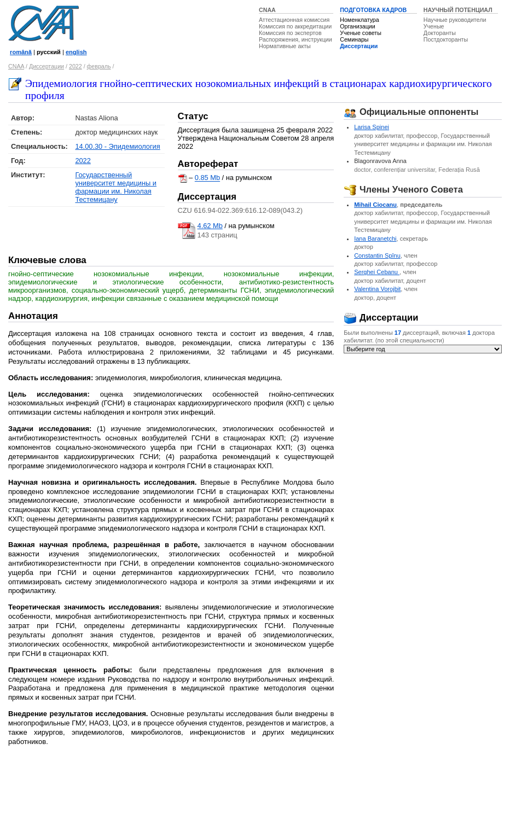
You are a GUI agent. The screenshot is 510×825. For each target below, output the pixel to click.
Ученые (434, 26)
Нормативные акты (285, 46)
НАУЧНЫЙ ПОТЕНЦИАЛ (458, 10)
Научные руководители (455, 19)
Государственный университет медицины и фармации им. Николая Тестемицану (116, 187)
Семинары (354, 39)
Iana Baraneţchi (375, 238)
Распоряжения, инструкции (295, 39)
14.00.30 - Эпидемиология (117, 146)
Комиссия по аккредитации (295, 26)
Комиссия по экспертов (290, 33)
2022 (75, 66)
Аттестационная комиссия (294, 19)
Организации (357, 26)
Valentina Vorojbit (377, 289)
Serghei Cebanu (376, 272)
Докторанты (440, 33)
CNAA (267, 10)
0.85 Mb (207, 178)
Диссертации (359, 46)
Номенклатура (359, 19)
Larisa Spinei (371, 127)
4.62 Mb (210, 226)
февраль (99, 66)
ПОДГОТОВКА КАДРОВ (373, 10)
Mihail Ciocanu (375, 204)
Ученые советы (360, 33)
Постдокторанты (446, 39)
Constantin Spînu (377, 255)
